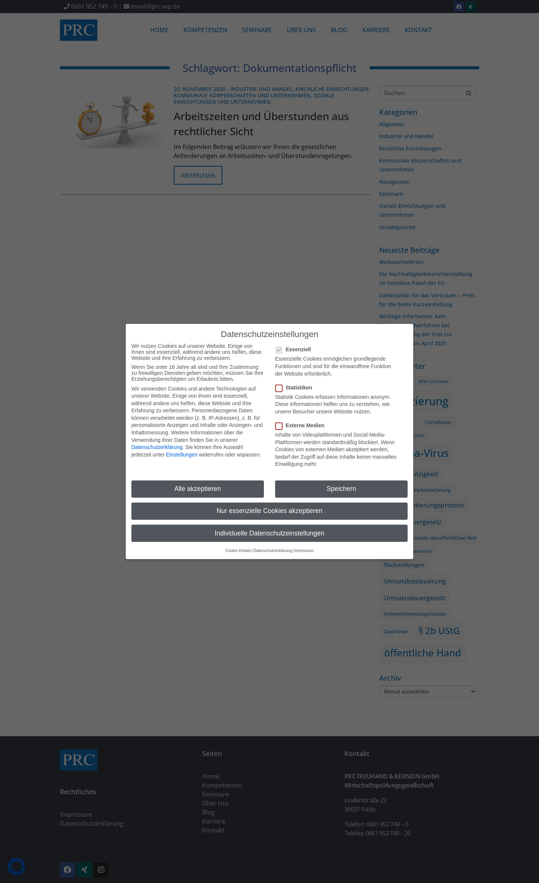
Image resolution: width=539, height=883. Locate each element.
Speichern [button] (341, 484)
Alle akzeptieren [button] (197, 484)
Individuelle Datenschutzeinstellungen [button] (270, 528)
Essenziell (295, 345)
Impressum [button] (304, 545)
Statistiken (296, 383)
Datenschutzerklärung (156, 443)
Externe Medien (302, 421)
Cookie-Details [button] (238, 545)
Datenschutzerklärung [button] (272, 545)
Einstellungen (182, 450)
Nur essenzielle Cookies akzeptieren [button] (269, 506)
